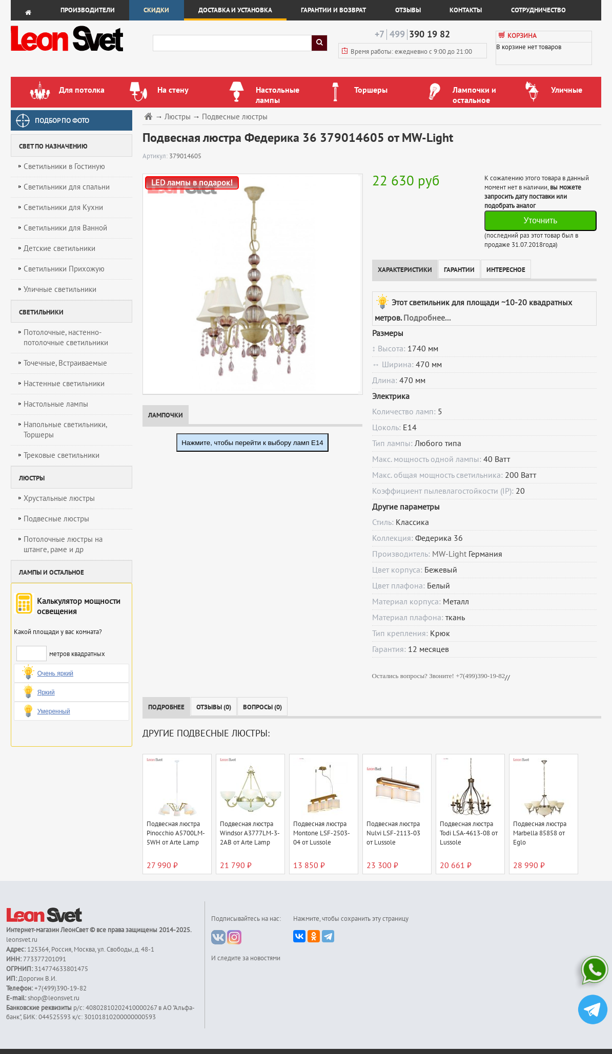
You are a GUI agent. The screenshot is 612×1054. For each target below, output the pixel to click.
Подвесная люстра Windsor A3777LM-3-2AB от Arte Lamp (250, 833)
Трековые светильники (61, 455)
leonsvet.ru (21, 940)
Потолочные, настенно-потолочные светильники (66, 337)
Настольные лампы (56, 404)
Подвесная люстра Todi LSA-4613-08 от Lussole (469, 833)
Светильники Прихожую (64, 268)
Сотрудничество (538, 10)
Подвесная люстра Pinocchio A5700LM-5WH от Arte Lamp (176, 833)
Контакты (466, 10)
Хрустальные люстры (59, 498)
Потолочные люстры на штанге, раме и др (63, 544)
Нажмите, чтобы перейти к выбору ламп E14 (252, 443)
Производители (87, 10)
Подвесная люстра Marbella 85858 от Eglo (539, 833)
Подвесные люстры (56, 518)
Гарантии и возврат (333, 10)
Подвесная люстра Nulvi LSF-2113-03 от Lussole (393, 833)
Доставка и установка (235, 10)
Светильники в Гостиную (64, 166)
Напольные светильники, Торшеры (65, 429)
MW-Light (449, 554)
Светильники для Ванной (65, 228)
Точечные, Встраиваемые (65, 363)
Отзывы (408, 10)
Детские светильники (59, 248)
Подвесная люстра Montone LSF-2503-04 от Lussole (321, 833)
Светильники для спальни (67, 187)
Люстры (178, 117)
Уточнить (540, 220)
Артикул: (155, 156)
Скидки (156, 10)
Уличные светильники (60, 289)
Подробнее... (427, 318)
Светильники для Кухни (63, 207)
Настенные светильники (64, 383)
